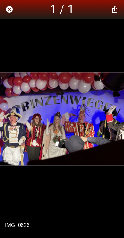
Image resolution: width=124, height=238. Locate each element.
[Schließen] (9, 9)
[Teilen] (115, 9)
